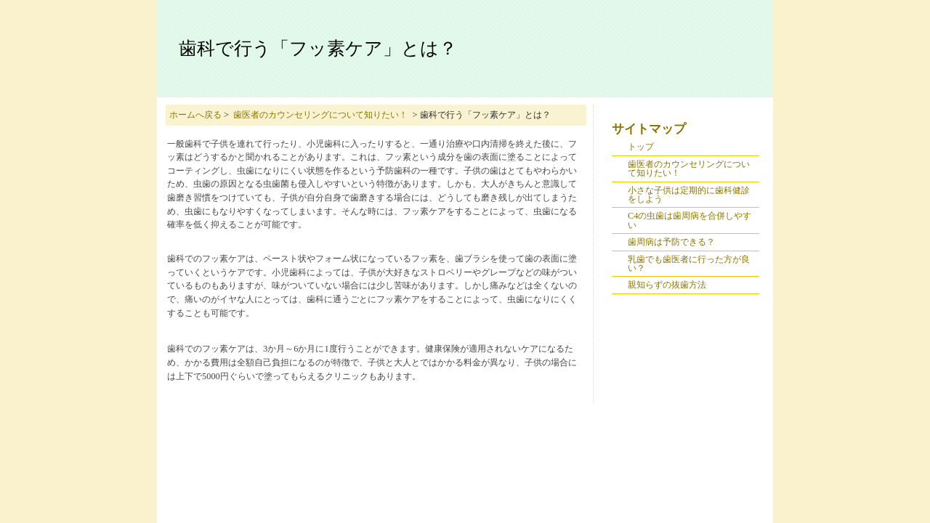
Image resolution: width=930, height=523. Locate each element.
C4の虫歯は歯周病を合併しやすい (689, 220)
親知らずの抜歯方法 (667, 285)
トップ (641, 147)
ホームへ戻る (195, 115)
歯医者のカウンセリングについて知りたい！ (320, 115)
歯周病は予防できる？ (671, 242)
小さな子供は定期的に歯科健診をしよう (689, 194)
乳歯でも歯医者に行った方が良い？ (689, 263)
